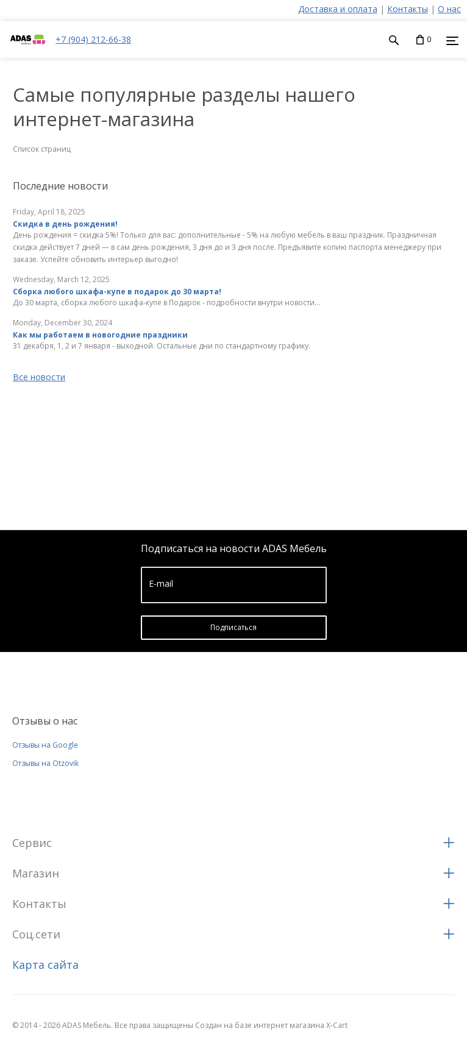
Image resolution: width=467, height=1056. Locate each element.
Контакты (407, 9)
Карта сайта (45, 965)
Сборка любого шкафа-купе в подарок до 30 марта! (117, 291)
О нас (449, 9)
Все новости (39, 377)
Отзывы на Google (45, 745)
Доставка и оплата (337, 9)
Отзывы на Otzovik (45, 763)
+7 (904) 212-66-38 (93, 39)
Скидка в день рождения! (65, 224)
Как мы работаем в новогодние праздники (100, 335)
